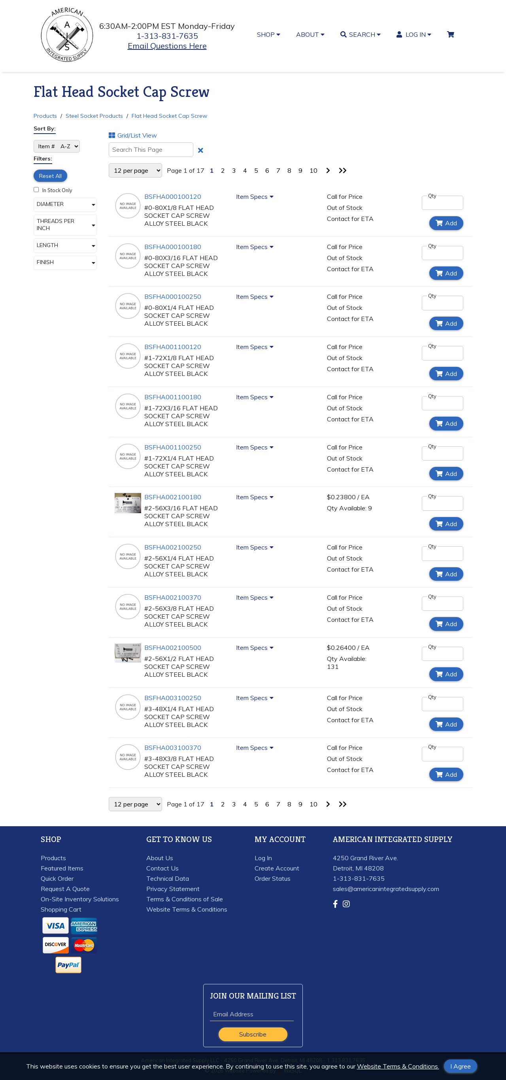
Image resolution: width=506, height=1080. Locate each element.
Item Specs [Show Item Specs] (256, 196)
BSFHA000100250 (172, 296)
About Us (159, 858)
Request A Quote (65, 889)
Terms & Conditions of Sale (184, 899)
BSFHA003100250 (172, 698)
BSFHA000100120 (172, 196)
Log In (263, 858)
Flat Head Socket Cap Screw (169, 115)
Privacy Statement (173, 889)
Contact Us (162, 868)
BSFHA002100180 (172, 497)
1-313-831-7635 (167, 36)
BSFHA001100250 (172, 447)
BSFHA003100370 (172, 747)
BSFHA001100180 (172, 397)
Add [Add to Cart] (446, 223)
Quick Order (57, 878)
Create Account (277, 868)
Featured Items (62, 868)
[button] (65, 205)
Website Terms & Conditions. (398, 1066)
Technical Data (167, 878)
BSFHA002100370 (172, 597)
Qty (432, 196)
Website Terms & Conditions (186, 909)
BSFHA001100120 (172, 347)
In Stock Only (53, 190)
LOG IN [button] (414, 34)
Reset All (50, 175)
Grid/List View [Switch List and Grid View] (133, 135)
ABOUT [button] (310, 34)
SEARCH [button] (360, 34)
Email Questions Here (167, 46)
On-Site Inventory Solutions (80, 899)
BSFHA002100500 (172, 647)
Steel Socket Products (94, 115)
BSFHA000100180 (172, 247)
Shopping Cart (61, 909)
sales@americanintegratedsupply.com (386, 889)
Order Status (273, 878)
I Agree (460, 1066)
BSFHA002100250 (172, 547)
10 (313, 170)
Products (45, 115)
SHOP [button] (268, 34)
